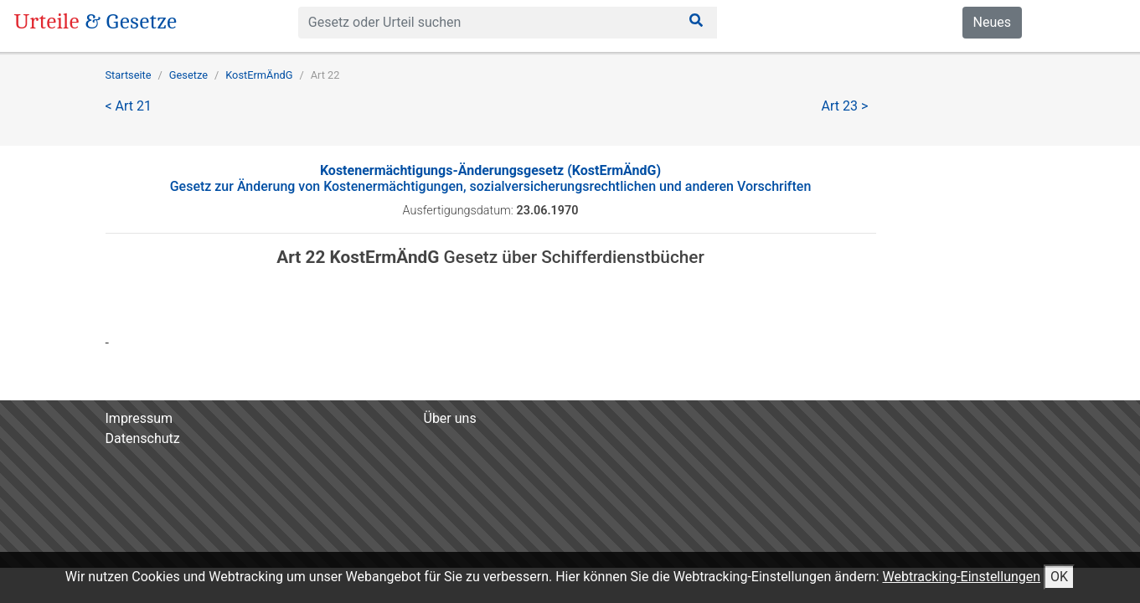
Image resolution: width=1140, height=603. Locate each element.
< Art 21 (129, 106)
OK (1059, 577)
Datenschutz (143, 438)
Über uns (450, 418)
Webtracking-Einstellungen (961, 577)
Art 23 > (845, 106)
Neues (992, 22)
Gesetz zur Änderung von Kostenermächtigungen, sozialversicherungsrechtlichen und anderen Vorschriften (491, 178)
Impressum (139, 418)
